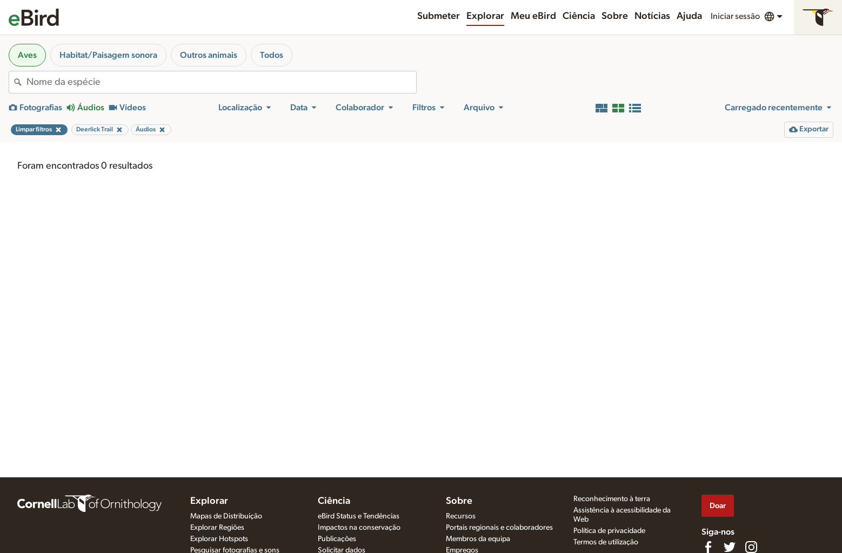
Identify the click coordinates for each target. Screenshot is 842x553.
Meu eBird (533, 16)
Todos (271, 55)
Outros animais (208, 55)
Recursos (461, 516)
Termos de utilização (605, 542)
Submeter (438, 16)
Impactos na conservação (359, 527)
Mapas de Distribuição (226, 516)
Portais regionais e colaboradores (499, 527)
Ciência (579, 16)
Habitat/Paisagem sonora (108, 55)
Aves (27, 55)
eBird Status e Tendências (358, 516)
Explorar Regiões (217, 527)
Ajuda (689, 16)
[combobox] (221, 82)
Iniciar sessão (735, 16)
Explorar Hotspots (219, 539)
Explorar (485, 16)
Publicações (337, 539)
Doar (718, 506)
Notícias (652, 16)
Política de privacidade (609, 531)
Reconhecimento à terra (611, 499)
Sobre (615, 16)
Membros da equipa (478, 539)
